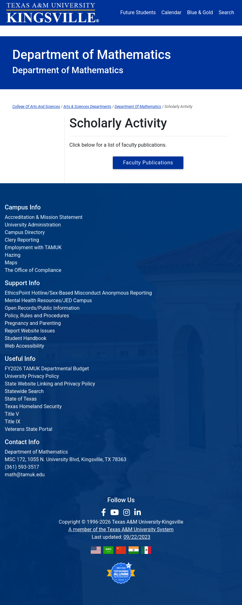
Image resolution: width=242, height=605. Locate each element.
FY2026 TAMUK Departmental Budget (47, 369)
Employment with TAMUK (33, 247)
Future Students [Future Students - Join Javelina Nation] (138, 12)
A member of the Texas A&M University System (121, 529)
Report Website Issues (30, 331)
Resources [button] (141, 30)
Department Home (78, 95)
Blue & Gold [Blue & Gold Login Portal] (200, 12)
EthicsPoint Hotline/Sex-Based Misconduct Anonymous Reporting (78, 293)
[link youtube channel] (115, 512)
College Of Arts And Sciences (36, 106)
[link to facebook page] (104, 512)
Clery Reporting (22, 240)
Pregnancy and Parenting (33, 323)
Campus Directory (25, 232)
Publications (26, 122)
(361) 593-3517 (22, 467)
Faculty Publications (148, 163)
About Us (119, 95)
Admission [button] (50, 30)
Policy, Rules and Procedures (37, 316)
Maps (11, 263)
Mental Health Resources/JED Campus (48, 300)
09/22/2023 (137, 537)
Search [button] (226, 12)
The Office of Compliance (33, 270)
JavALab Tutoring (206, 95)
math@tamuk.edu (25, 475)
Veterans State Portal (28, 429)
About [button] (23, 30)
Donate (218, 30)
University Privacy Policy (32, 376)
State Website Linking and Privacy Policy (50, 384)
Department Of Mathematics (138, 106)
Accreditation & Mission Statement (44, 217)
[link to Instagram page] (127, 512)
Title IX (12, 422)
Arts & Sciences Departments (87, 106)
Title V (12, 414)
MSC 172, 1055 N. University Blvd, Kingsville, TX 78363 (65, 459)
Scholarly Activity (159, 95)
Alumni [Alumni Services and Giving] (170, 30)
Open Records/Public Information (42, 308)
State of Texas (21, 399)
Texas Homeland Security (33, 406)
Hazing (12, 255)
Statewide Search (24, 391)
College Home (33, 95)
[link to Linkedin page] (137, 512)
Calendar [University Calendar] (171, 12)
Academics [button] (82, 30)
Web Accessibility (24, 346)
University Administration (33, 225)
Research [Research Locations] (114, 30)
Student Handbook (25, 338)
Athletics (194, 30)
